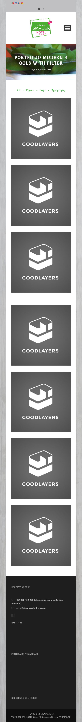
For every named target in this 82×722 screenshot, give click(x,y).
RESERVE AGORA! (20, 587)
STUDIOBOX (65, 717)
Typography (58, 90)
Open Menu (67, 28)
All (18, 90)
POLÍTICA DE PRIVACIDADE (24, 654)
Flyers (30, 90)
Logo (42, 90)
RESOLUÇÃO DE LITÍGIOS (24, 698)
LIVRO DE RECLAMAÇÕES (42, 714)
